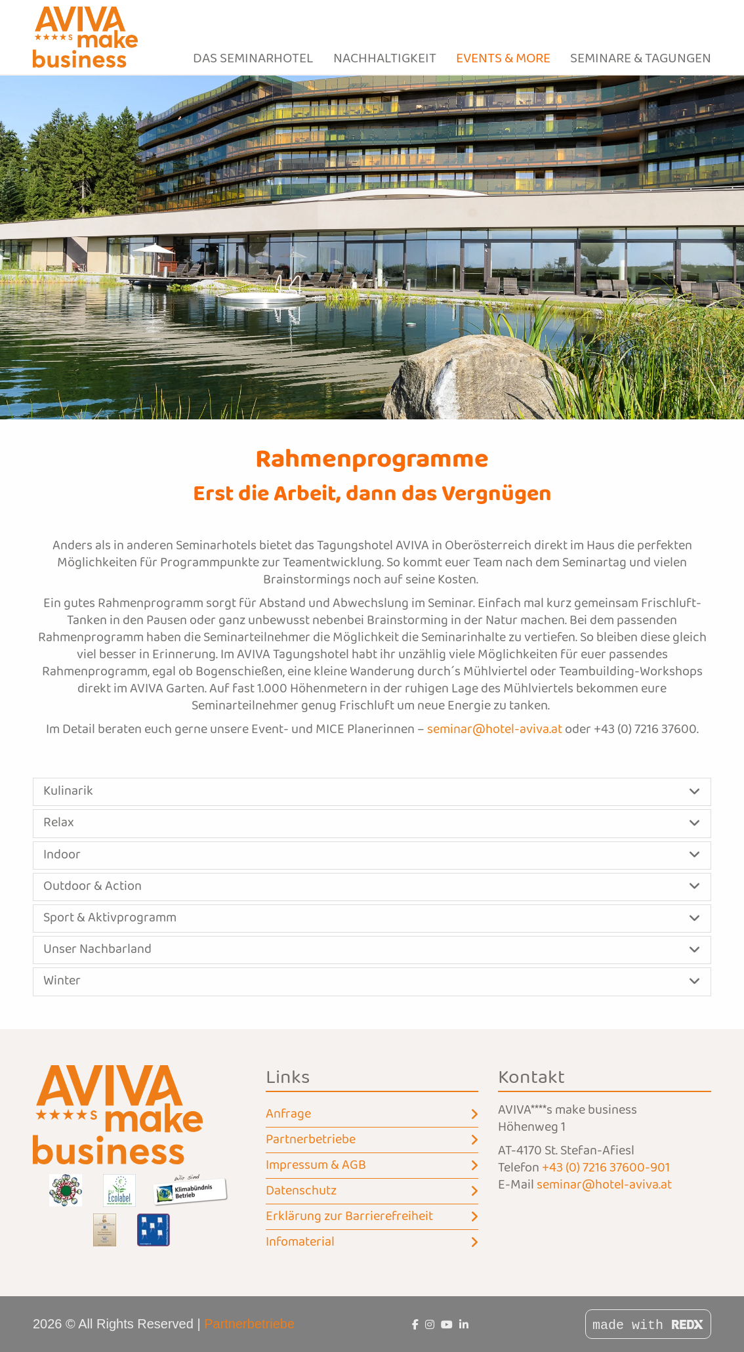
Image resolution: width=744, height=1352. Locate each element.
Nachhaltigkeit (384, 59)
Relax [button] (58, 823)
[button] (372, 792)
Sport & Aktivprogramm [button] (109, 918)
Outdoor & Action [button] (92, 887)
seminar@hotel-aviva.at (494, 730)
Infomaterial (372, 1242)
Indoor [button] (62, 855)
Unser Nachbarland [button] (97, 950)
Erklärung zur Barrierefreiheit (372, 1217)
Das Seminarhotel (253, 59)
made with (648, 1325)
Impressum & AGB (372, 1165)
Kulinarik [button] (68, 791)
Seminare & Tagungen (640, 59)
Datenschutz (372, 1191)
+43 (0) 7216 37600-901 (606, 1168)
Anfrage (372, 1114)
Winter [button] (62, 981)
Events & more (503, 59)
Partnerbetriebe (372, 1140)
